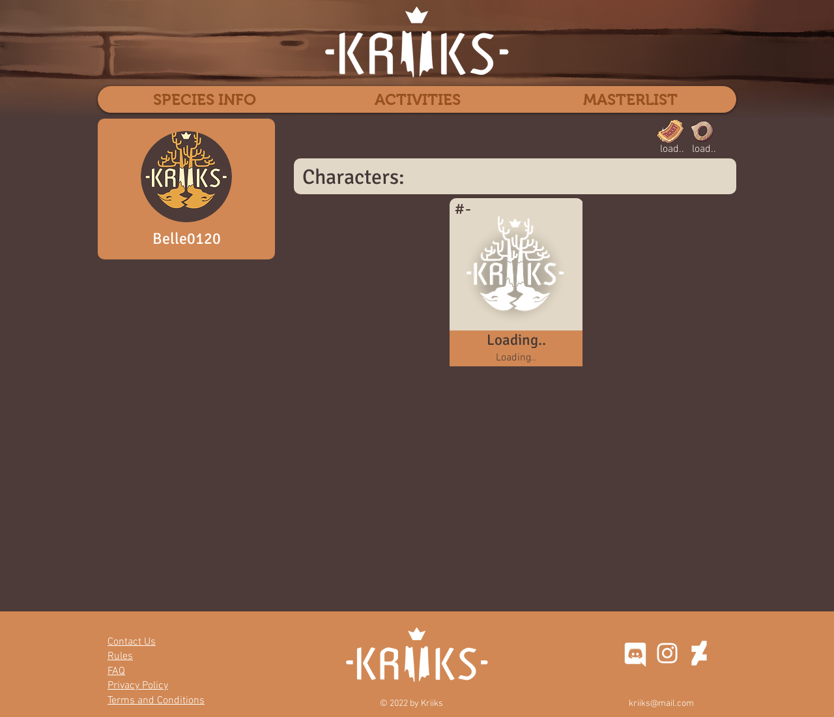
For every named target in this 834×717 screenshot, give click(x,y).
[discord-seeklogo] (635, 653)
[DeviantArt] (699, 653)
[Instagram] (667, 653)
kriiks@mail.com (661, 703)
